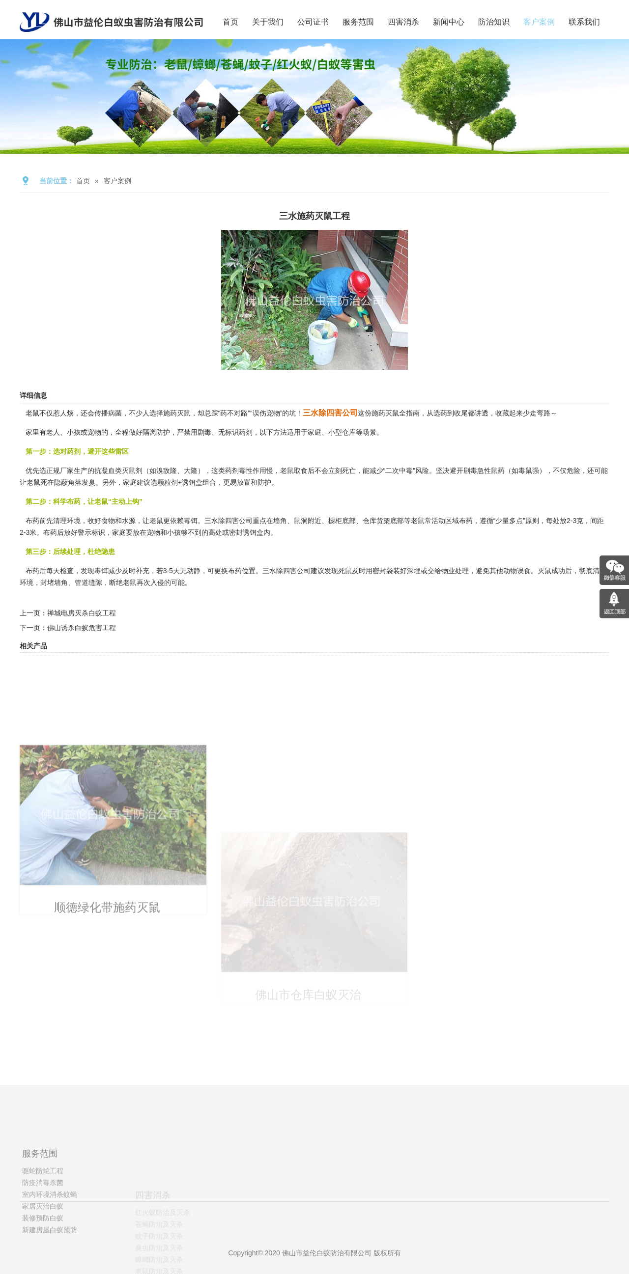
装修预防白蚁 (42, 1270)
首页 (230, 22)
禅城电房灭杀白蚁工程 (81, 613)
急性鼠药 (491, 470)
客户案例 (539, 22)
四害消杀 (403, 22)
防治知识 (494, 22)
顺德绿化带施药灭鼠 (106, 1005)
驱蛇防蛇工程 (42, 1222)
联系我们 (584, 22)
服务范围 (358, 22)
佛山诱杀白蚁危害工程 (81, 628)
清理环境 (67, 521)
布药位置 (242, 571)
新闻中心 (448, 22)
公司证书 (313, 22)
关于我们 (268, 22)
